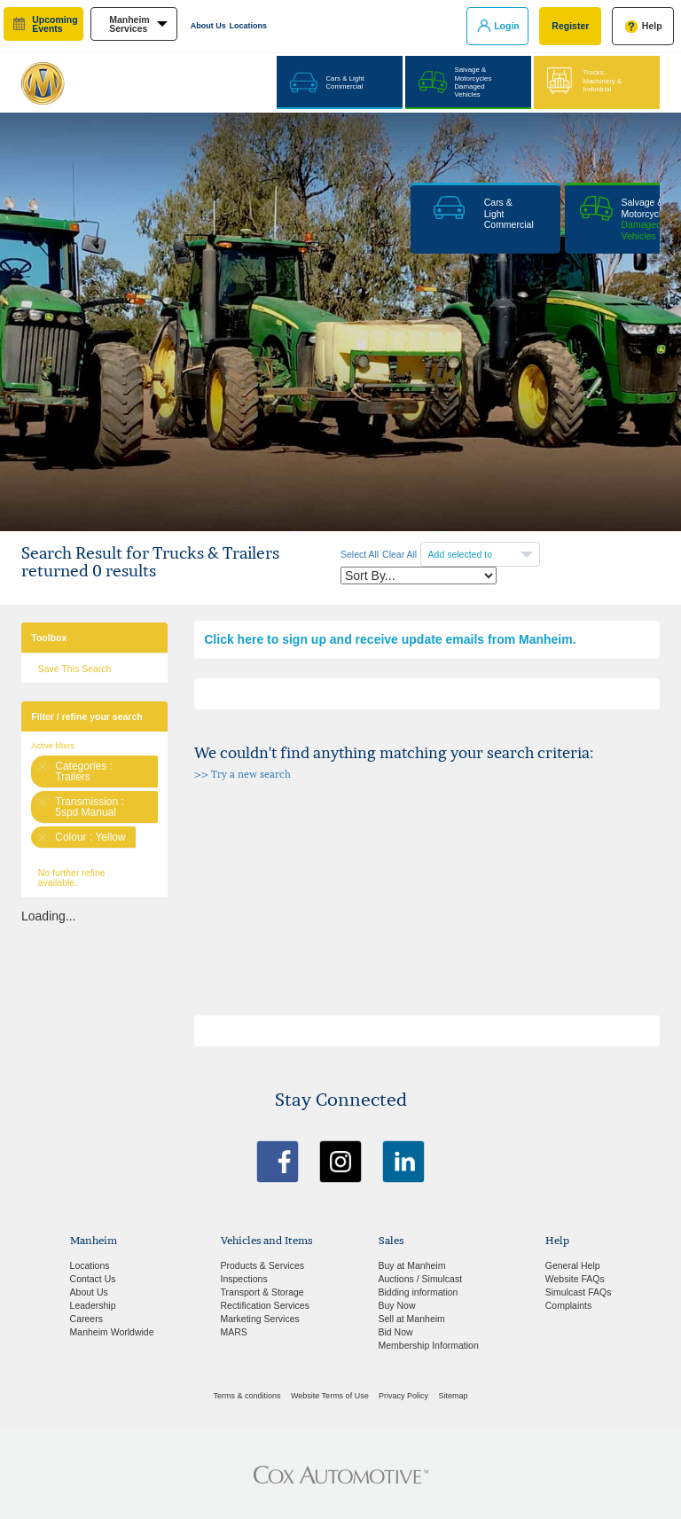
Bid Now (396, 1332)
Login (507, 25)
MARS (234, 1332)
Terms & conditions (247, 1395)
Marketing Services (260, 1318)
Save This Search (75, 668)
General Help (572, 1265)
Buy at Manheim (412, 1265)
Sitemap (452, 1395)
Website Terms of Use (330, 1395)
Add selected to (461, 554)
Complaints (568, 1305)
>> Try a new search (242, 774)
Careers (86, 1318)
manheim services (129, 24)
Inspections (244, 1278)
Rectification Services (265, 1305)
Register (570, 25)
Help (652, 25)
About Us (208, 25)
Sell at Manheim (412, 1318)
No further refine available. (72, 877)
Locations (249, 25)
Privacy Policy (403, 1395)
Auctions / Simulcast (421, 1278)
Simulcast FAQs (578, 1292)
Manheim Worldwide (112, 1332)
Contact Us (93, 1278)
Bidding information (418, 1292)
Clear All (399, 554)
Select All (359, 554)
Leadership (93, 1305)
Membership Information (429, 1345)
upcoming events (54, 24)
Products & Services (263, 1265)
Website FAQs (575, 1278)
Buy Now (397, 1305)
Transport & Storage (262, 1292)
